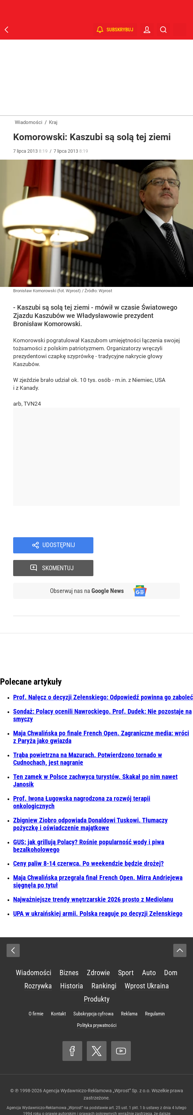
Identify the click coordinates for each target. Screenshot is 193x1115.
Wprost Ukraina (147, 963)
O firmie (36, 991)
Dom (171, 950)
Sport (126, 950)
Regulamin (155, 991)
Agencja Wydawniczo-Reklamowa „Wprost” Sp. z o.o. (97, 1068)
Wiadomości (33, 950)
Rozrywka (38, 963)
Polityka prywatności (96, 1003)
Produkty (96, 977)
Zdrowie (98, 950)
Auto (149, 950)
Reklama (129, 991)
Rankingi (103, 963)
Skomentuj (145, 545)
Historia (71, 963)
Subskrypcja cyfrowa (93, 991)
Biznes (69, 950)
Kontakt (58, 991)
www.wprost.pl (134, 1097)
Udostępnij (59, 545)
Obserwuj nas (86, 569)
